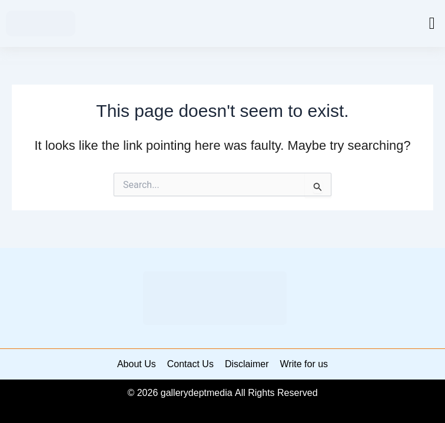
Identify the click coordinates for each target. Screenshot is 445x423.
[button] (432, 23)
